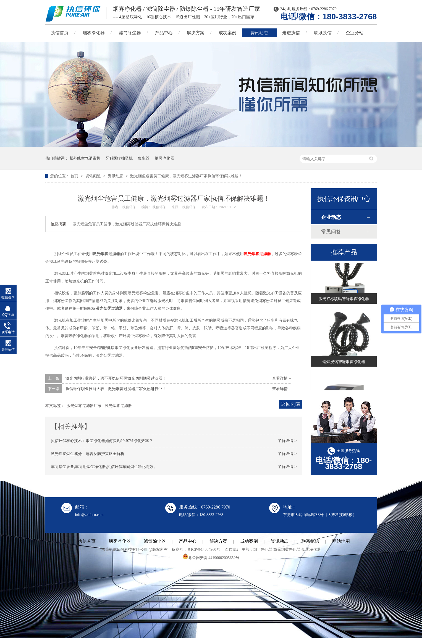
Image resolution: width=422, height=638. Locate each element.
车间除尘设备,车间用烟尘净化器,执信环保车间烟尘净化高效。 (104, 466)
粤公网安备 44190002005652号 (211, 558)
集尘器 (144, 158)
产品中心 (164, 32)
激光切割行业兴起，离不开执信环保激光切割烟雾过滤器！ (115, 378)
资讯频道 (93, 176)
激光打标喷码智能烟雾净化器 (344, 299)
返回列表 (291, 404)
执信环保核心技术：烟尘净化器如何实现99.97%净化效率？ (102, 440)
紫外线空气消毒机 (84, 158)
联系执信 (323, 32)
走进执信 (291, 32)
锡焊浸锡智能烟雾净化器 (344, 362)
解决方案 (196, 32)
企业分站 (354, 32)
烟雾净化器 (94, 32)
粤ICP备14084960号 (203, 549)
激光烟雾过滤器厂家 (84, 405)
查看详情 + (281, 378)
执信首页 (60, 32)
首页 (74, 176)
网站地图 (341, 541)
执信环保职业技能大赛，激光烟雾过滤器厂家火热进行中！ (115, 388)
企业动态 (331, 217)
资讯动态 (259, 32)
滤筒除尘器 (130, 32)
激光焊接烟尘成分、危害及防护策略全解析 (87, 453)
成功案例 (227, 32)
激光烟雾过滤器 (257, 254)
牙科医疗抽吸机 (119, 158)
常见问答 (331, 231)
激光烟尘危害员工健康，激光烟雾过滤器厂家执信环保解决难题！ (186, 176)
